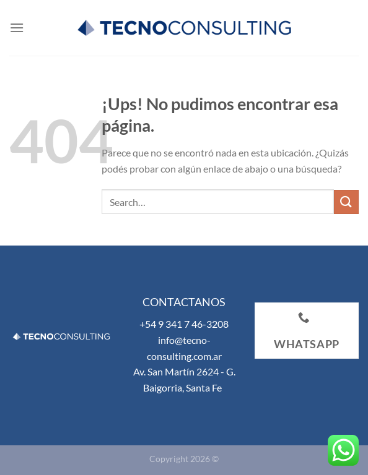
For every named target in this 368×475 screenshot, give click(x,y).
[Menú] (16, 27)
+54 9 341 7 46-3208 (184, 324)
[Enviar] (346, 202)
